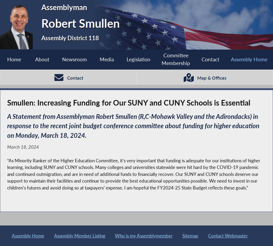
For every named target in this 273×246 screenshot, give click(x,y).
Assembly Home (249, 59)
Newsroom (74, 59)
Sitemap (190, 236)
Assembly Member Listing (79, 236)
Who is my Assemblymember (143, 236)
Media (107, 59)
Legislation (138, 59)
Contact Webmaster (228, 236)
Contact (210, 59)
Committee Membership (176, 59)
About (42, 59)
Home (14, 59)
